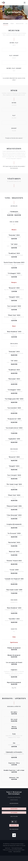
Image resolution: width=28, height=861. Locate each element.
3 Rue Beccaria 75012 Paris (16, 797)
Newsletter (14, 825)
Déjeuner (5, 23)
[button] (24, 2)
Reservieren (14, 808)
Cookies (11, 852)
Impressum (8, 848)
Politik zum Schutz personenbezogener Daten (14, 850)
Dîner (12, 23)
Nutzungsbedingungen (18, 848)
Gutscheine (14, 812)
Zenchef (23, 845)
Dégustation (19, 23)
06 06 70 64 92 (14, 800)
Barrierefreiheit (17, 852)
